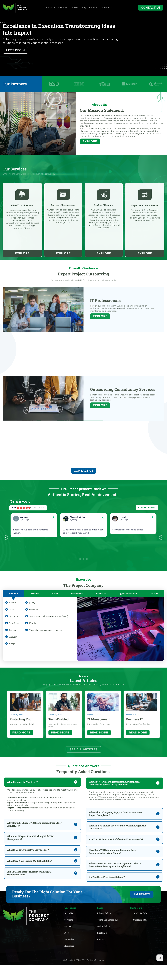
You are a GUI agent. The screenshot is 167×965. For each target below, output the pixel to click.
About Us (50, 7)
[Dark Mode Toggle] (159, 957)
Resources (107, 7)
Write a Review (146, 508)
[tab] (13, 593)
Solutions (62, 7)
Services (74, 7)
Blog (84, 7)
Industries (94, 7)
